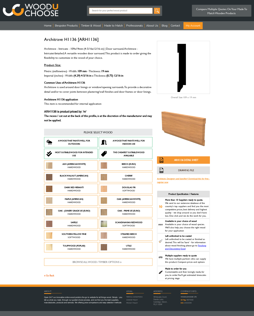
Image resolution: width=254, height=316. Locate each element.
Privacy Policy (132, 303)
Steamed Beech (119, 235)
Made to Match (113, 26)
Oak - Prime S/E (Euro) (120, 212)
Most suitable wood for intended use (69, 154)
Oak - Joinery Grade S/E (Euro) (68, 212)
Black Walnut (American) (67, 177)
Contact (175, 26)
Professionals (134, 26)
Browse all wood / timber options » (96, 262)
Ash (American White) (66, 165)
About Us (152, 26)
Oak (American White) (121, 200)
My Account (193, 26)
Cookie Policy (132, 300)
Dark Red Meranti (65, 189)
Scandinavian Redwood (121, 224)
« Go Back (49, 275)
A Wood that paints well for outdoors (68, 142)
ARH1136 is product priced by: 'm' (65, 112)
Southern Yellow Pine (66, 235)
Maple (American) (64, 200)
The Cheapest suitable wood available (122, 154)
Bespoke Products (66, 26)
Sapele (63, 224)
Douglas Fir (118, 189)
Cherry (118, 177)
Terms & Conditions (134, 297)
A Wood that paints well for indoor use (123, 142)
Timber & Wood (91, 26)
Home (48, 26)
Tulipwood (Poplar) (65, 247)
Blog (164, 26)
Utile (118, 247)
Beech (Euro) (118, 165)
